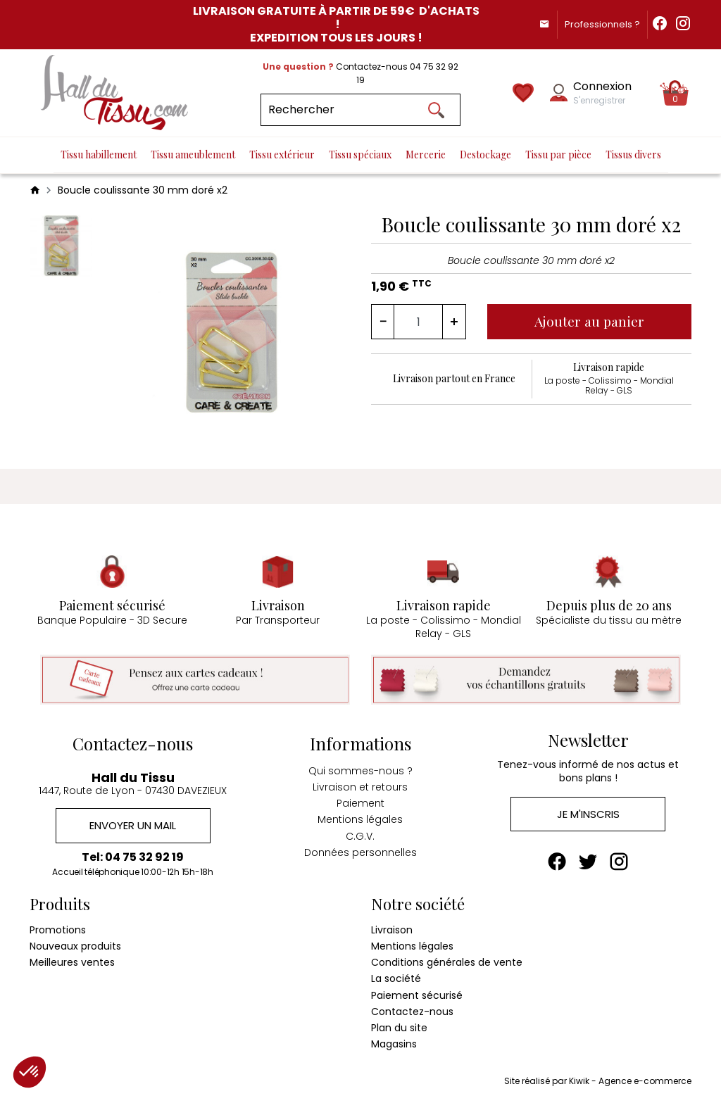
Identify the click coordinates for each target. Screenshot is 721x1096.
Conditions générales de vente (446, 959)
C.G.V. (360, 831)
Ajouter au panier (592, 320)
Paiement (360, 799)
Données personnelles (360, 848)
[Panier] (675, 93)
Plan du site (399, 1025)
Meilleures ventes (72, 959)
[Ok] (436, 109)
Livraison (392, 927)
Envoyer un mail (132, 821)
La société (396, 976)
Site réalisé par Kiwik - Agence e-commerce (597, 1079)
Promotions (58, 927)
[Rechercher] (360, 110)
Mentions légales (360, 815)
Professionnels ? (594, 24)
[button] (29, 1072)
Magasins (394, 1041)
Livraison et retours (360, 783)
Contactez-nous (412, 1009)
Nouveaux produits (75, 943)
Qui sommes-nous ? (360, 767)
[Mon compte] (559, 92)
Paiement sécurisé (417, 992)
